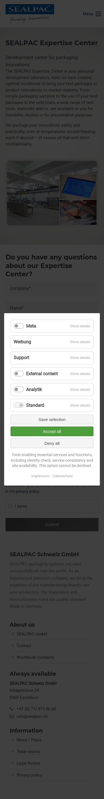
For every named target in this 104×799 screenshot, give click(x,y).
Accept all (52, 431)
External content (42, 373)
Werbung (22, 341)
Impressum (40, 476)
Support (21, 358)
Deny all (51, 443)
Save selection (52, 419)
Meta (31, 326)
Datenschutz (63, 476)
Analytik (34, 389)
